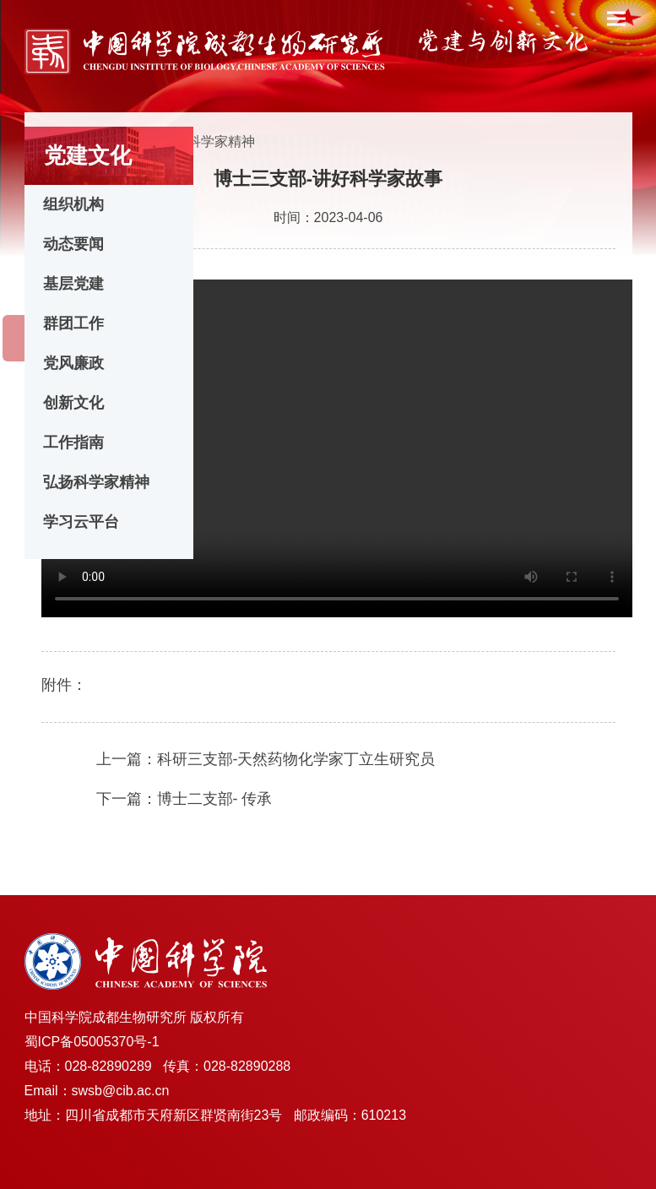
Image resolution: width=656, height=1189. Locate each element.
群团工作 (73, 323)
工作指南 (73, 442)
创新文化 (73, 402)
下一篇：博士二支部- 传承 (184, 798)
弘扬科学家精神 (96, 482)
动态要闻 (73, 244)
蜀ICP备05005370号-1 (92, 1041)
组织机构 (73, 204)
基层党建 (73, 283)
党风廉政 (73, 363)
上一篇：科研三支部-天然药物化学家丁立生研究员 (266, 759)
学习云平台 (81, 521)
